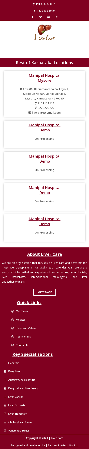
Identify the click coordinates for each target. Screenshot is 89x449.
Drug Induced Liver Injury (21, 388)
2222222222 (46, 108)
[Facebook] (32, 17)
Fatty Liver (12, 371)
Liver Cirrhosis (14, 405)
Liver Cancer (13, 396)
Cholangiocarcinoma (18, 422)
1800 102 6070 (46, 10)
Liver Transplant (15, 413)
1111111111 (46, 103)
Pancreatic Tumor (16, 430)
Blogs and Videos (23, 328)
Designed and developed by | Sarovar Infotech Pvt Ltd (44, 445)
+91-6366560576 (46, 4)
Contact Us (20, 345)
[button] (44, 292)
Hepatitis (11, 362)
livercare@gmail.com (46, 112)
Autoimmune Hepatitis (19, 379)
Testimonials (21, 336)
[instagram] (57, 17)
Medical (18, 319)
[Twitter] (40, 17)
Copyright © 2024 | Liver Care (44, 438)
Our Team (19, 311)
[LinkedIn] (48, 17)
